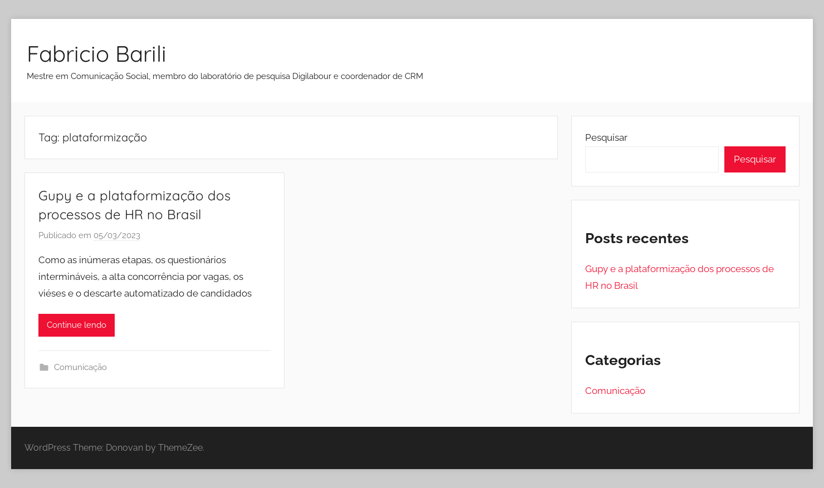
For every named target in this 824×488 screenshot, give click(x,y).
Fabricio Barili (96, 53)
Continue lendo (76, 325)
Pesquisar (606, 137)
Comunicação (80, 367)
